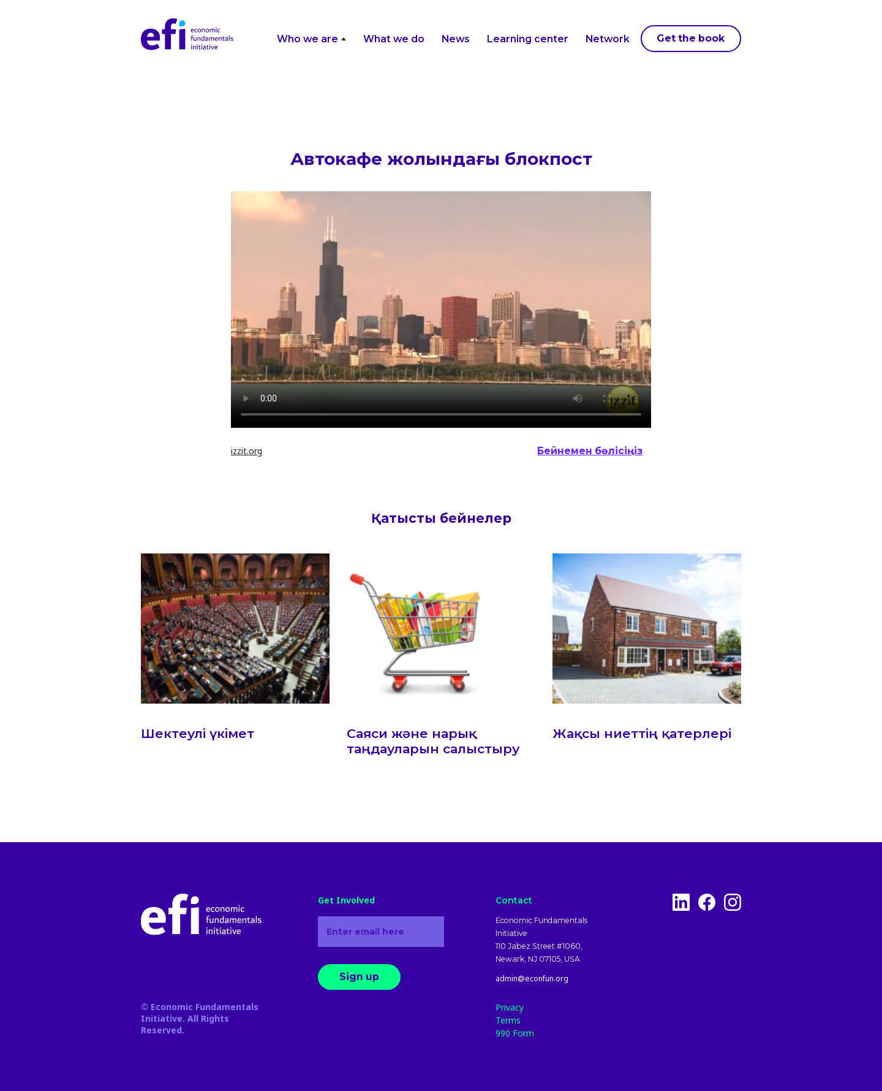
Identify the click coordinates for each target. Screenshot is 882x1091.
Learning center (527, 39)
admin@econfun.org (532, 979)
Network (608, 39)
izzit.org (246, 451)
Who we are (311, 39)
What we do (393, 39)
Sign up (359, 977)
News (456, 39)
